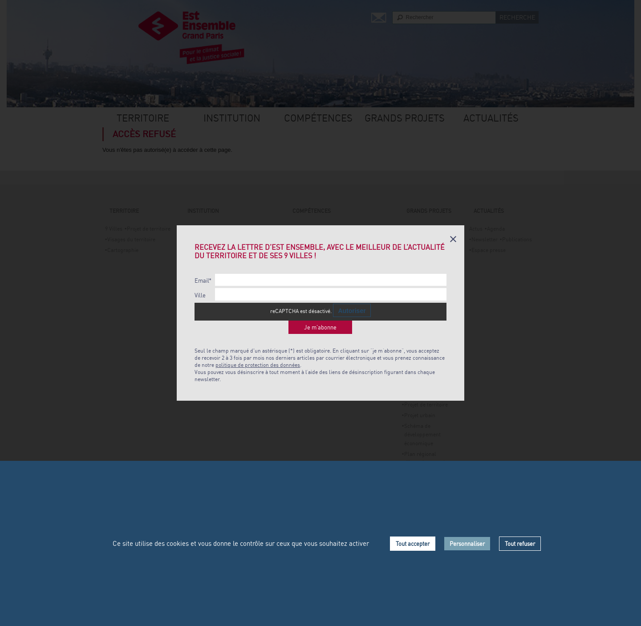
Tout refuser (520, 543)
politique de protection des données (257, 365)
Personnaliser (467, 543)
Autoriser (351, 310)
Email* (203, 280)
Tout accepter (413, 543)
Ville (200, 295)
